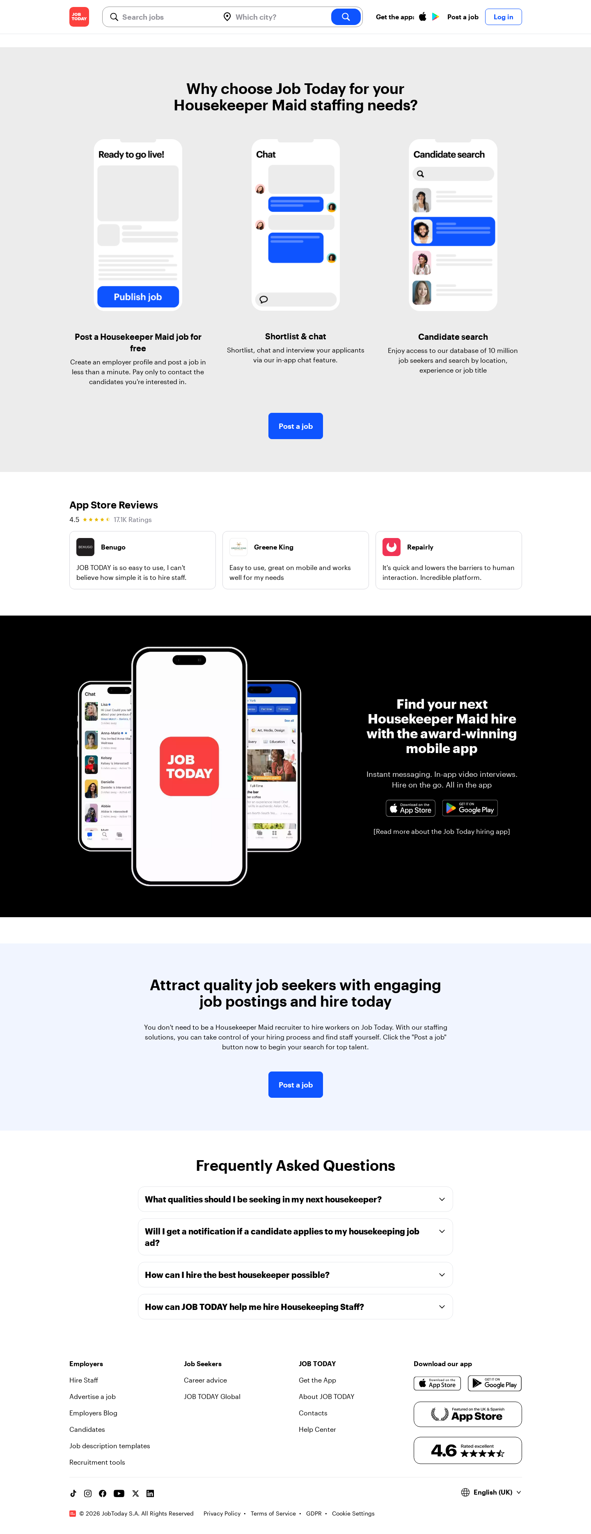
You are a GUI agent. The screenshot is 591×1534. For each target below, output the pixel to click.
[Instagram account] (88, 1493)
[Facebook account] (102, 1493)
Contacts (313, 1413)
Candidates (87, 1429)
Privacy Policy (222, 1513)
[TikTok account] (73, 1493)
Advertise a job (92, 1396)
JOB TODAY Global (212, 1396)
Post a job (463, 17)
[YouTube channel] (119, 1493)
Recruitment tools (97, 1462)
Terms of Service (273, 1513)
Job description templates (109, 1445)
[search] (346, 17)
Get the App (317, 1380)
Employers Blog (93, 1413)
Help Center (317, 1429)
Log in (503, 17)
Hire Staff (83, 1380)
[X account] (135, 1493)
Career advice (205, 1380)
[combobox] (167, 17)
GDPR (314, 1513)
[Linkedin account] (150, 1493)
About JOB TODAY (327, 1396)
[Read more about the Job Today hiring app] (441, 831)
